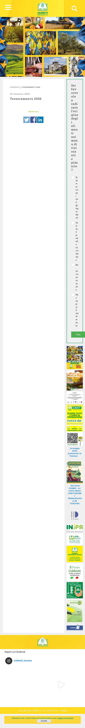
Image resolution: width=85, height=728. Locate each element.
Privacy (63, 710)
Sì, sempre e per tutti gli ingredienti (77, 197)
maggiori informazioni (65, 718)
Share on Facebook (33, 120)
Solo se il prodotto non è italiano (77, 241)
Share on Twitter (26, 120)
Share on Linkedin (40, 120)
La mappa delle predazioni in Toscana (75, 452)
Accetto (44, 721)
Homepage (14, 87)
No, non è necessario (77, 277)
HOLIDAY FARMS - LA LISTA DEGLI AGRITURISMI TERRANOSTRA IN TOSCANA (75, 494)
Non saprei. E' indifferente (77, 310)
